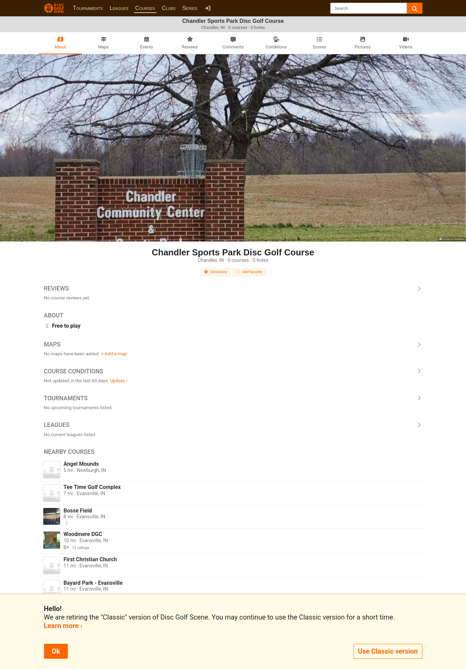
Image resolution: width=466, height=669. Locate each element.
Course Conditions (233, 371)
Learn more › (63, 626)
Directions (215, 272)
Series (189, 8)
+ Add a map (114, 353)
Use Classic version (388, 651)
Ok (55, 651)
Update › (118, 380)
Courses (145, 8)
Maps (233, 344)
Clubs (169, 8)
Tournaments (88, 8)
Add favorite (249, 272)
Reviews (233, 288)
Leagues (119, 8)
